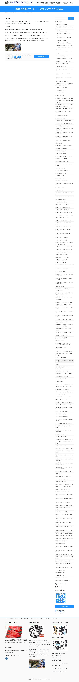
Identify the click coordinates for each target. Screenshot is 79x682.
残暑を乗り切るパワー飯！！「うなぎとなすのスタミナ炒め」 (64, 361)
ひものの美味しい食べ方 (60, 168)
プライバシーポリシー (55, 618)
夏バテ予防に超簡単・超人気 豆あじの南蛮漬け (64, 312)
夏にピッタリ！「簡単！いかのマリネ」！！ (64, 302)
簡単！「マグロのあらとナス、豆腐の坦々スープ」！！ (64, 420)
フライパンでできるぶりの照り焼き (62, 170)
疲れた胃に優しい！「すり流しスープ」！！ (64, 384)
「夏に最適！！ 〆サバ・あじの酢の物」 (64, 61)
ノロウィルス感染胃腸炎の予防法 (62, 161)
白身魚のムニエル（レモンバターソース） (64, 397)
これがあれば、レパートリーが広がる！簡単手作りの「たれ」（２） (64, 133)
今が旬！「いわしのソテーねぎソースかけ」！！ (63, 223)
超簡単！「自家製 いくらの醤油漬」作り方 (64, 538)
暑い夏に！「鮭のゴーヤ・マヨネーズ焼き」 (64, 351)
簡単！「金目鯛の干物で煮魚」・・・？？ (64, 423)
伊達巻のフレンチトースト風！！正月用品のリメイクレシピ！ (64, 275)
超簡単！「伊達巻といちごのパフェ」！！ (64, 530)
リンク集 (40, 618)
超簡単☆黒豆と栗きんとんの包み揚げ (63, 560)
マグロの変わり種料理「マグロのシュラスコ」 (65, 196)
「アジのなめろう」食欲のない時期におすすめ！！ (64, 27)
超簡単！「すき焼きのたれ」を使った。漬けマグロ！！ (64, 519)
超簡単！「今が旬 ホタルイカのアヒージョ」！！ (64, 527)
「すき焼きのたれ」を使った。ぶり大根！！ (64, 45)
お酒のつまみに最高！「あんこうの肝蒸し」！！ (63, 112)
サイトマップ (46, 618)
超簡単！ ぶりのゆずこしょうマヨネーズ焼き (64, 484)
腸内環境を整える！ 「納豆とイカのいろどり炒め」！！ (64, 455)
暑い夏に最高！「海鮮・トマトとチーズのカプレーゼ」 (64, 354)
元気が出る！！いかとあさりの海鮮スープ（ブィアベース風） (64, 289)
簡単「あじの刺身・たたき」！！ (62, 436)
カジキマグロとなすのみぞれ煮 (62, 115)
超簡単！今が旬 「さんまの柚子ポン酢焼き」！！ (64, 551)
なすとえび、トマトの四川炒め (62, 158)
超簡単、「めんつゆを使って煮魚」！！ (63, 476)
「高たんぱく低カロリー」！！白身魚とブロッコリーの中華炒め (64, 84)
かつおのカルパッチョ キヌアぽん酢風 (63, 120)
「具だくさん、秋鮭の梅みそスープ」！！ (64, 58)
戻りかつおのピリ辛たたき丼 (61, 337)
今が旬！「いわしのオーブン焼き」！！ (63, 217)
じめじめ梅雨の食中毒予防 (61, 153)
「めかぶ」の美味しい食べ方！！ (62, 56)
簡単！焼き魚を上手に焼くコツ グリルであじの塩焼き (64, 426)
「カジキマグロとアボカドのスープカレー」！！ (63, 34)
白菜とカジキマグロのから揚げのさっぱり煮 (64, 391)
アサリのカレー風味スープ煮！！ (62, 87)
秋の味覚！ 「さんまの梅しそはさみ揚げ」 (64, 402)
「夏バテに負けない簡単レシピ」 (62, 63)
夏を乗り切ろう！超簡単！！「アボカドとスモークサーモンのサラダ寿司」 (64, 325)
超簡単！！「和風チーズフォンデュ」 (63, 502)
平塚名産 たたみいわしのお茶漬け (62, 335)
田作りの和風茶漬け (59, 381)
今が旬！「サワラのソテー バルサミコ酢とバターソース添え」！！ (64, 243)
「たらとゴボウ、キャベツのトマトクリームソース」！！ (64, 48)
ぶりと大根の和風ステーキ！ (61, 173)
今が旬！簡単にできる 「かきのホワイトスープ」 (64, 265)
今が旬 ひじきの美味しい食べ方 (62, 204)
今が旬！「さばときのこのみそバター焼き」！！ (63, 234)
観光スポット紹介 (33, 618)
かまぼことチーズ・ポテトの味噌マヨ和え (64, 123)
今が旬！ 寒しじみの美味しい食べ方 (63, 207)
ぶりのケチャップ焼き (60, 178)
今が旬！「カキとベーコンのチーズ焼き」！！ (63, 230)
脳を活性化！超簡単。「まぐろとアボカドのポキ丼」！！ (64, 451)
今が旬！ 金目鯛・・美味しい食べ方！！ (64, 212)
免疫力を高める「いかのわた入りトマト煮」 (64, 297)
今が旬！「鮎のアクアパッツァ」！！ (63, 254)
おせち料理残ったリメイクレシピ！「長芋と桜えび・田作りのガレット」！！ (64, 105)
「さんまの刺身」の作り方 (61, 40)
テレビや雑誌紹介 (24, 618)
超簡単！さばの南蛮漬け (60, 543)
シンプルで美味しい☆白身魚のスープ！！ (64, 156)
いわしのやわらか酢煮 (60, 95)
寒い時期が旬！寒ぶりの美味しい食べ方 (63, 332)
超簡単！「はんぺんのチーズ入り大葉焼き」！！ (63, 523)
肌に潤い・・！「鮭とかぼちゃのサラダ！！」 (65, 448)
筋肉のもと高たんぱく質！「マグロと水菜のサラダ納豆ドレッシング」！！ (64, 408)
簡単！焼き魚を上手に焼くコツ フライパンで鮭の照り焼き (64, 430)
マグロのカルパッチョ (60, 187)
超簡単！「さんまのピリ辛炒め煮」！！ (63, 511)
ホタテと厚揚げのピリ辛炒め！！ (62, 181)
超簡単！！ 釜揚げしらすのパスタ (62, 492)
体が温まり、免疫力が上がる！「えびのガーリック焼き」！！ (64, 279)
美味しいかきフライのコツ (61, 445)
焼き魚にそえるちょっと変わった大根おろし (64, 373)
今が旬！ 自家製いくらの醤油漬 (62, 209)
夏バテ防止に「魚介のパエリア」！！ (63, 322)
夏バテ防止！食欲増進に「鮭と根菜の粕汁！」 (65, 319)
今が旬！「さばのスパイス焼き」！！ (63, 237)
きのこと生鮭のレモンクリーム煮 (62, 125)
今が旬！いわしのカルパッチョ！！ (62, 259)
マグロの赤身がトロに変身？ (61, 202)
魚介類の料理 (58, 21)
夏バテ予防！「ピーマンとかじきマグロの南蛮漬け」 (64, 308)
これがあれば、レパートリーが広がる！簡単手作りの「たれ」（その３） (64, 137)
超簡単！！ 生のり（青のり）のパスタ (63, 489)
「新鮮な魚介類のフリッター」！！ (62, 66)
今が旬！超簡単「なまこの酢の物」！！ (63, 269)
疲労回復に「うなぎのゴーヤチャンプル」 (64, 386)
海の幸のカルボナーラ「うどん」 (62, 371)
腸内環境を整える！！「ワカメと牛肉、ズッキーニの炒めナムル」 (64, 463)
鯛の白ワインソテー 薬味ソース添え (63, 580)
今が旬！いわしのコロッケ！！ (62, 262)
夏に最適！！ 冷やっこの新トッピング (63, 304)
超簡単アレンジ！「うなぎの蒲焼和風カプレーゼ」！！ (64, 564)
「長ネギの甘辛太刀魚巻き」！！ (62, 81)
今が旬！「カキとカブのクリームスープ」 (64, 226)
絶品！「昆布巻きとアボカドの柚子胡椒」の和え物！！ (64, 442)
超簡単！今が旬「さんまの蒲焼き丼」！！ (64, 554)
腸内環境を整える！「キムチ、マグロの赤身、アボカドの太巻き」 (64, 468)
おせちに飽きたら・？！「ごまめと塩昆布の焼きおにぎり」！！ (64, 101)
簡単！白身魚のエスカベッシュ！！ (62, 434)
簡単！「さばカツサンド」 (61, 414)
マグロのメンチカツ (59, 190)
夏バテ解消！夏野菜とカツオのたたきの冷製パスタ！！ (64, 316)
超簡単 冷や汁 (59, 473)
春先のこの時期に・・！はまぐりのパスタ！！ (63, 347)
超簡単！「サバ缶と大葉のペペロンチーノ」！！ (63, 508)
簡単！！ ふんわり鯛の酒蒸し (62, 411)
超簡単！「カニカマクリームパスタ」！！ (64, 505)
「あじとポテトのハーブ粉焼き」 (62, 24)
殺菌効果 (57, 364)
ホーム (7, 618)
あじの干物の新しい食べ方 (61, 90)
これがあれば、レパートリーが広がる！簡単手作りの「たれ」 (64, 129)
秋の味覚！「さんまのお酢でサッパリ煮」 (64, 404)
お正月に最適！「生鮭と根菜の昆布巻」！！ (64, 108)
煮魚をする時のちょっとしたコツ (62, 376)
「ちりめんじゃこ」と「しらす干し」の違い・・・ (64, 52)
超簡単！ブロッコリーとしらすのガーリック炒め (64, 547)
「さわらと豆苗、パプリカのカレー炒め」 (64, 37)
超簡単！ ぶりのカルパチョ (61, 481)
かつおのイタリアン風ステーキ (62, 118)
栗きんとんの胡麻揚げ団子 (61, 357)
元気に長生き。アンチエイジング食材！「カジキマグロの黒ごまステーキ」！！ (64, 293)
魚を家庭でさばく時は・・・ (61, 572)
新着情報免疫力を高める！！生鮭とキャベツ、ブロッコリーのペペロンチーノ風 (64, 343)
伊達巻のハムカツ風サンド (61, 271)
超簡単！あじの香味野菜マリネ (62, 541)
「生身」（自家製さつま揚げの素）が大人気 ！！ (64, 73)
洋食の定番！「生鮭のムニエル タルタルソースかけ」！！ (64, 367)
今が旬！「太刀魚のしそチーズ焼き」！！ (64, 252)
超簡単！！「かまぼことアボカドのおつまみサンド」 (64, 499)
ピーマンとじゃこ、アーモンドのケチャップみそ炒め (64, 164)
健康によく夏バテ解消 (60, 286)
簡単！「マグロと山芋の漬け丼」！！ (63, 416)
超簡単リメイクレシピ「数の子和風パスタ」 (64, 567)
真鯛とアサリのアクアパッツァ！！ (62, 399)
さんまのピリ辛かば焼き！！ (61, 151)
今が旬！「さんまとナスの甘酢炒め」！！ (64, 246)
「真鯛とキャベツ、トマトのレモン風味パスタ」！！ (64, 77)
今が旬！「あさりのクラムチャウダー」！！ (64, 215)
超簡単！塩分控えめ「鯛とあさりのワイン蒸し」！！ (64, 557)
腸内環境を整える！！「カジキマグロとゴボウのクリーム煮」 (64, 459)
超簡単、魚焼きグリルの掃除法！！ (62, 479)
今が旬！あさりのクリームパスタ (62, 257)
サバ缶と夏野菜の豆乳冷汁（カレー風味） (64, 145)
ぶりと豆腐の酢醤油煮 (60, 175)
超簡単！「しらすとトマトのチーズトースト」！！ (64, 515)
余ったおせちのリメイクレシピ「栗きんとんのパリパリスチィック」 (64, 283)
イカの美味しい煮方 (59, 93)
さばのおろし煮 (59, 143)
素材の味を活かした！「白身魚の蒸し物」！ (64, 439)
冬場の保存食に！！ (59, 299)
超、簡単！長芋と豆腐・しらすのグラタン (64, 471)
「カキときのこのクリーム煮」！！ (62, 31)
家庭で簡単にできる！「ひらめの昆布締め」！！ (63, 329)
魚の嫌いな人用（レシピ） (61, 570)
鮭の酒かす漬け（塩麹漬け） (61, 577)
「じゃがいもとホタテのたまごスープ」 (63, 42)
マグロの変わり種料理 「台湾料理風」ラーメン (64, 193)
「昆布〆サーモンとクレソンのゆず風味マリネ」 (64, 69)
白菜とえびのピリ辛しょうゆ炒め (62, 389)
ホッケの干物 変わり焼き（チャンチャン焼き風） (64, 184)
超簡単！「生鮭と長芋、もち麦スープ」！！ (64, 535)
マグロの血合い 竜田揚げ (61, 199)
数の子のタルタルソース (60, 340)
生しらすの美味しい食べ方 (61, 378)
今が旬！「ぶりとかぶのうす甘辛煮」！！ (64, 249)
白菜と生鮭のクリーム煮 (60, 394)
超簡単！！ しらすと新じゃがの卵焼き (63, 486)
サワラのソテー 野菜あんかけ (62, 148)
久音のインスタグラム (15, 618)
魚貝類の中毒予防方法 (60, 575)
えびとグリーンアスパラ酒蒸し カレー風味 (64, 98)
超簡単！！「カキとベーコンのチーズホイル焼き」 (64, 495)
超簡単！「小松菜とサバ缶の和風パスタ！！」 (65, 533)
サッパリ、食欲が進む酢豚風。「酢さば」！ (64, 140)
